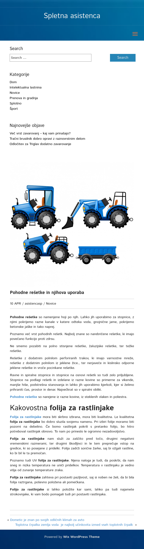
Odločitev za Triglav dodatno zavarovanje (40, 144)
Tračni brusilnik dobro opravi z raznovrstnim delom (47, 138)
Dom (13, 82)
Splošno (15, 103)
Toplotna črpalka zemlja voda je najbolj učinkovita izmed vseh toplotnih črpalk (74, 529)
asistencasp (33, 303)
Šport (14, 108)
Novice (15, 92)
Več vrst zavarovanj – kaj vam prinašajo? (40, 133)
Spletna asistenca (72, 16)
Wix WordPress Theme (81, 541)
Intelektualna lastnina (25, 87)
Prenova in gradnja (24, 98)
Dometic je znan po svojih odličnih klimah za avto (47, 524)
